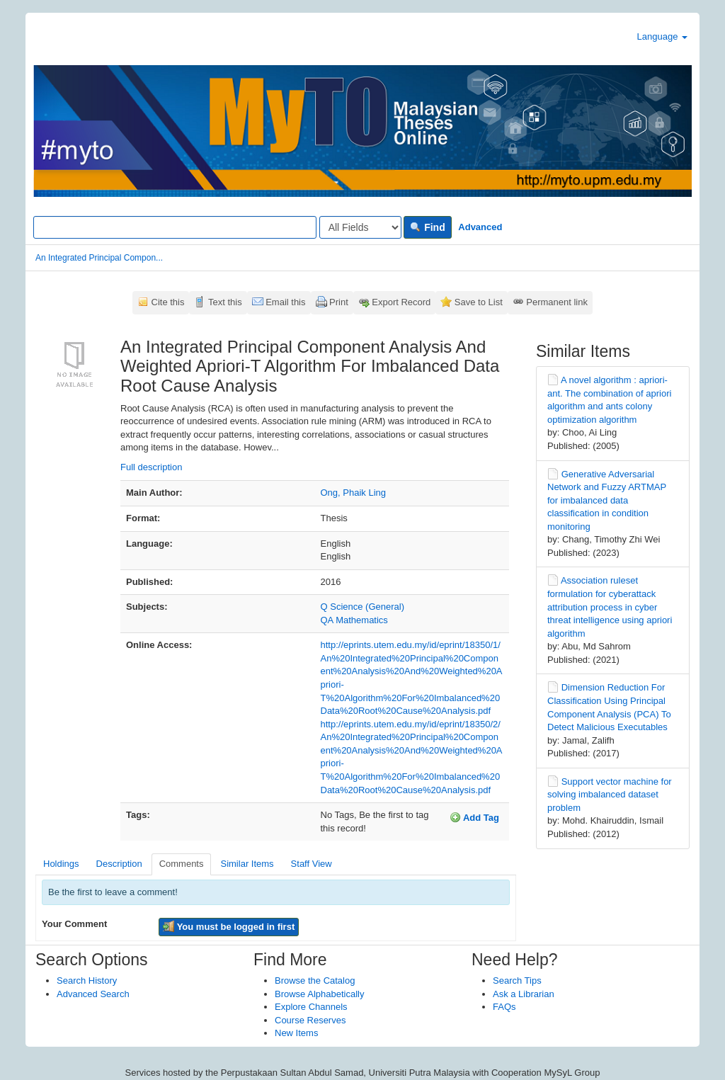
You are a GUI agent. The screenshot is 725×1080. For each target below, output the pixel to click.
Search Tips (517, 980)
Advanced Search (93, 994)
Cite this (168, 302)
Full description (151, 467)
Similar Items (246, 863)
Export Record (401, 302)
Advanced (480, 227)
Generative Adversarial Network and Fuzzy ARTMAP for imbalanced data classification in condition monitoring (606, 500)
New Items (296, 1033)
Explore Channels (311, 1006)
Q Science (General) (363, 606)
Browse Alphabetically (319, 994)
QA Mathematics (354, 620)
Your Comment (74, 924)
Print (338, 302)
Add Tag (474, 817)
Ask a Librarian (523, 994)
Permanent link (557, 302)
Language (662, 36)
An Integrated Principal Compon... (99, 258)
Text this (225, 302)
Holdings (61, 863)
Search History (87, 980)
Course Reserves (310, 1020)
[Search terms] (174, 227)
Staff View (311, 863)
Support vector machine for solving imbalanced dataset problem (609, 794)
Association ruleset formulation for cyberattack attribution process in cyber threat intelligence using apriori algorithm (609, 606)
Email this (285, 302)
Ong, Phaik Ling (354, 492)
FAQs (504, 1006)
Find (427, 227)
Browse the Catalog (315, 980)
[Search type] (360, 227)
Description (119, 863)
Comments (181, 863)
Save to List (479, 302)
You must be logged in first (229, 926)
